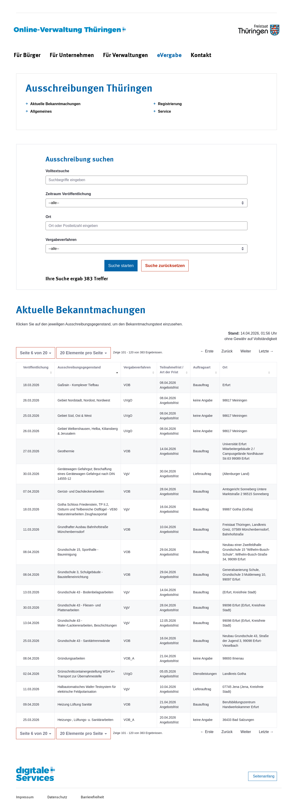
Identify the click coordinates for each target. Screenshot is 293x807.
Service (164, 111)
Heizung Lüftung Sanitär (74, 704)
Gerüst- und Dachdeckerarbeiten (80, 491)
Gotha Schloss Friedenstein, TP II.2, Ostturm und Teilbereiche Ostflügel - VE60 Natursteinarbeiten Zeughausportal (87, 509)
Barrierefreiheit (92, 797)
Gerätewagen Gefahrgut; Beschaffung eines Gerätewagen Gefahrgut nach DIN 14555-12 (86, 473)
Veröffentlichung (35, 367)
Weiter (246, 351)
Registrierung (170, 104)
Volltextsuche (57, 171)
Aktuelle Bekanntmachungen (55, 104)
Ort (48, 217)
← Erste (207, 351)
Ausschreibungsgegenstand (78, 367)
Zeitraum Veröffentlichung (68, 194)
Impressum (25, 797)
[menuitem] (27, 55)
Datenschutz (57, 797)
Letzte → (266, 351)
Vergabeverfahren (61, 240)
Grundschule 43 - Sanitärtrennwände (83, 641)
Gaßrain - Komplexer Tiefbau (78, 385)
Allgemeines (41, 111)
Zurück (227, 351)
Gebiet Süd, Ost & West (74, 415)
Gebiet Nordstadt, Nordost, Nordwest (83, 400)
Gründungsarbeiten (71, 658)
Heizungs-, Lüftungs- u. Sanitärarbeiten (85, 720)
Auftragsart (201, 367)
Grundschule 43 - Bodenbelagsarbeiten (85, 592)
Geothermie (65, 451)
